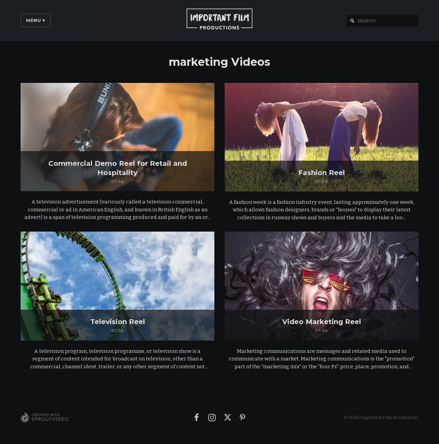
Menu (35, 20)
